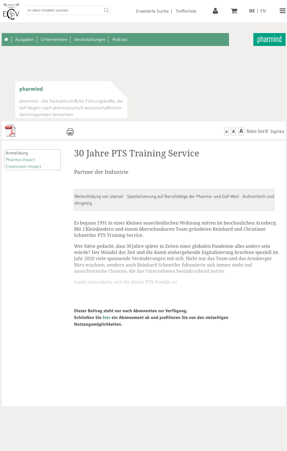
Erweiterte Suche (152, 11)
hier (106, 317)
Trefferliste (186, 11)
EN (263, 11)
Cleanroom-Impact (23, 166)
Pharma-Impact (20, 160)
